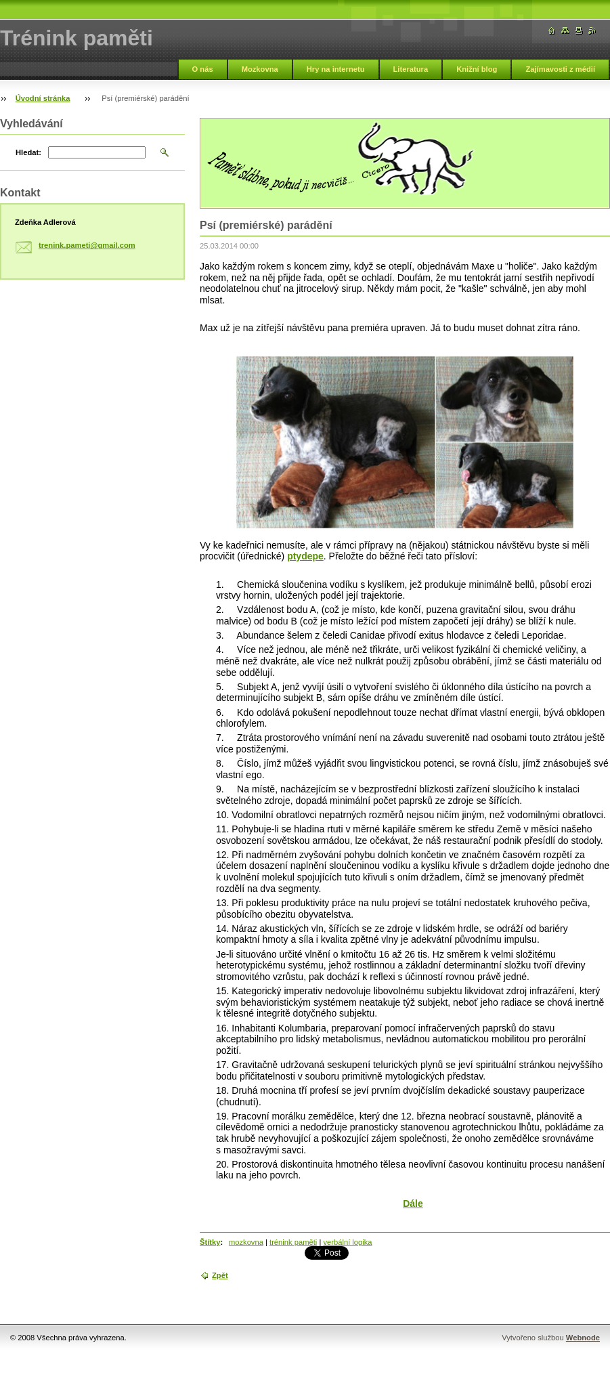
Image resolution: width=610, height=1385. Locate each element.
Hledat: (28, 152)
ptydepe (305, 556)
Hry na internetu (336, 69)
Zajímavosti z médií (560, 69)
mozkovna (246, 1242)
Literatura (411, 69)
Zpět (220, 1275)
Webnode (583, 1338)
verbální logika (347, 1242)
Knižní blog (476, 69)
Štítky (210, 1242)
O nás (202, 69)
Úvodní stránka (43, 98)
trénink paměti (293, 1242)
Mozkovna (260, 69)
